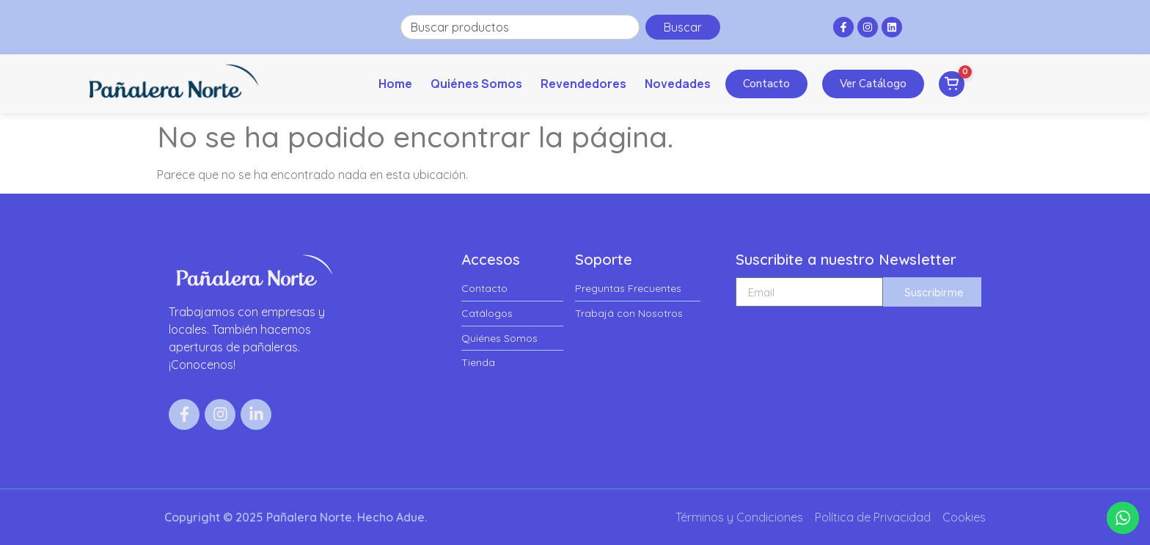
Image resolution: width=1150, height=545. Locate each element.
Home (395, 84)
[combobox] (520, 27)
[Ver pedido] (951, 84)
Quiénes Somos (476, 84)
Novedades (678, 84)
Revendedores (583, 84)
